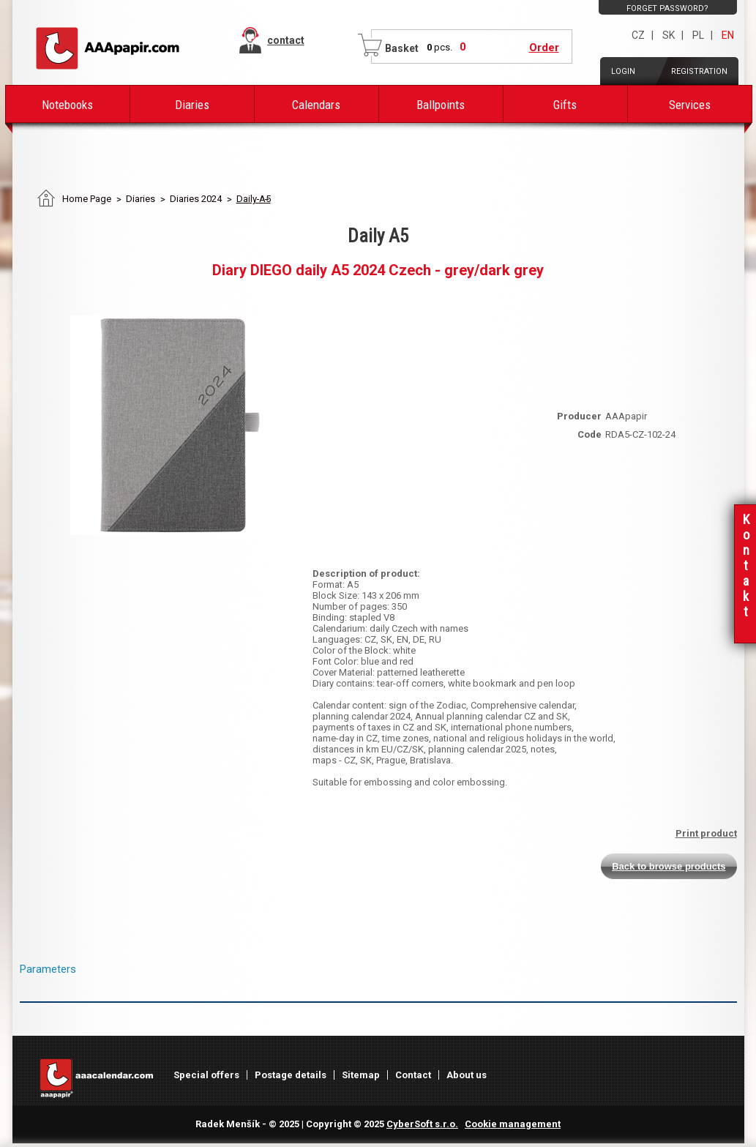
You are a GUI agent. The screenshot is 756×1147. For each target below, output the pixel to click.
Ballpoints (440, 104)
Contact (413, 1075)
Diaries (192, 104)
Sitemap (361, 1075)
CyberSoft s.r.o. (422, 1123)
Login (623, 71)
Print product (706, 833)
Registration (699, 71)
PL (698, 35)
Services (690, 104)
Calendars (316, 104)
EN (728, 35)
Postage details (290, 1075)
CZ (638, 35)
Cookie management (513, 1123)
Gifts (565, 104)
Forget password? (667, 8)
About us (466, 1075)
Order (544, 47)
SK (668, 35)
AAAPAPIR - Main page (107, 48)
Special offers (206, 1075)
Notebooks (67, 104)
